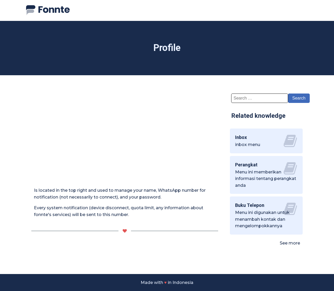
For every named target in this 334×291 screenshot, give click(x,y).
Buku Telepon (249, 205)
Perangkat (246, 164)
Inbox (241, 137)
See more (290, 243)
